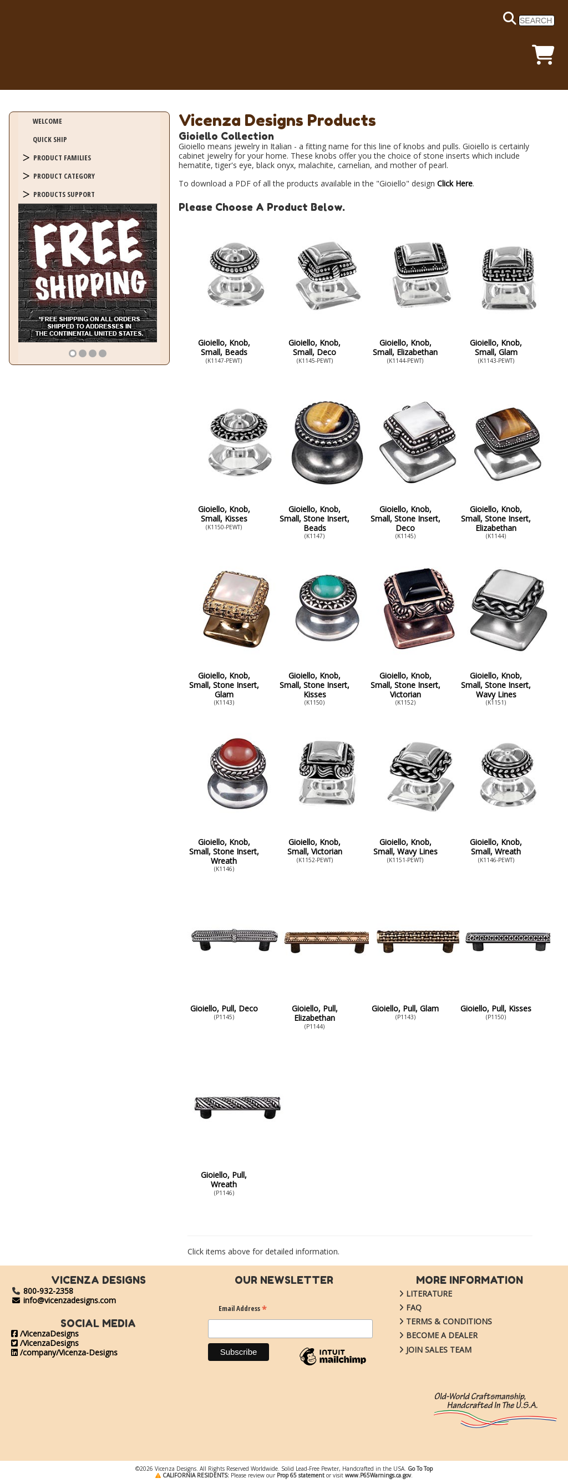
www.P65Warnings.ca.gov (378, 1475)
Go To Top (420, 1468)
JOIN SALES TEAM (426, 1349)
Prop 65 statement (300, 1475)
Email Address (243, 1309)
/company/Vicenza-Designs (64, 1352)
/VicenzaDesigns (45, 1333)
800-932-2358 (48, 1290)
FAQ (402, 1307)
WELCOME (47, 121)
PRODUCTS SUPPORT (64, 194)
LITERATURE (417, 1293)
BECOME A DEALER (430, 1335)
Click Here (455, 183)
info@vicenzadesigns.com (63, 1300)
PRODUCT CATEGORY (64, 176)
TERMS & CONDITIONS (437, 1321)
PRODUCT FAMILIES (62, 158)
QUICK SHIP (50, 139)
